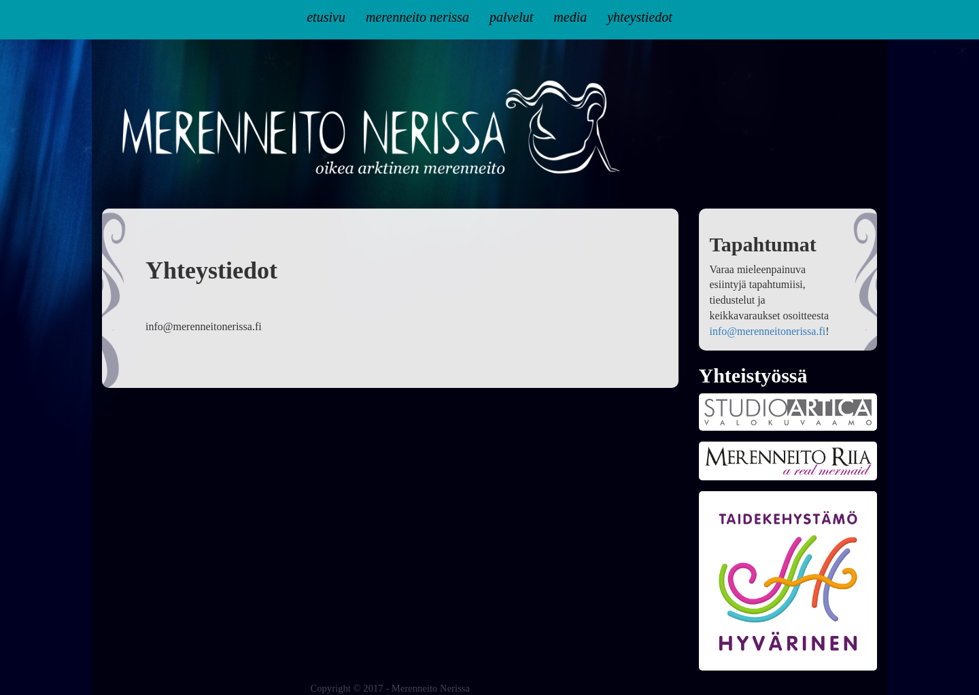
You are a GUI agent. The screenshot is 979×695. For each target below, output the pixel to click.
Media (570, 17)
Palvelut (511, 17)
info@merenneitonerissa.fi (768, 331)
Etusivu (326, 17)
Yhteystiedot (639, 17)
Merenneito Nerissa (417, 17)
